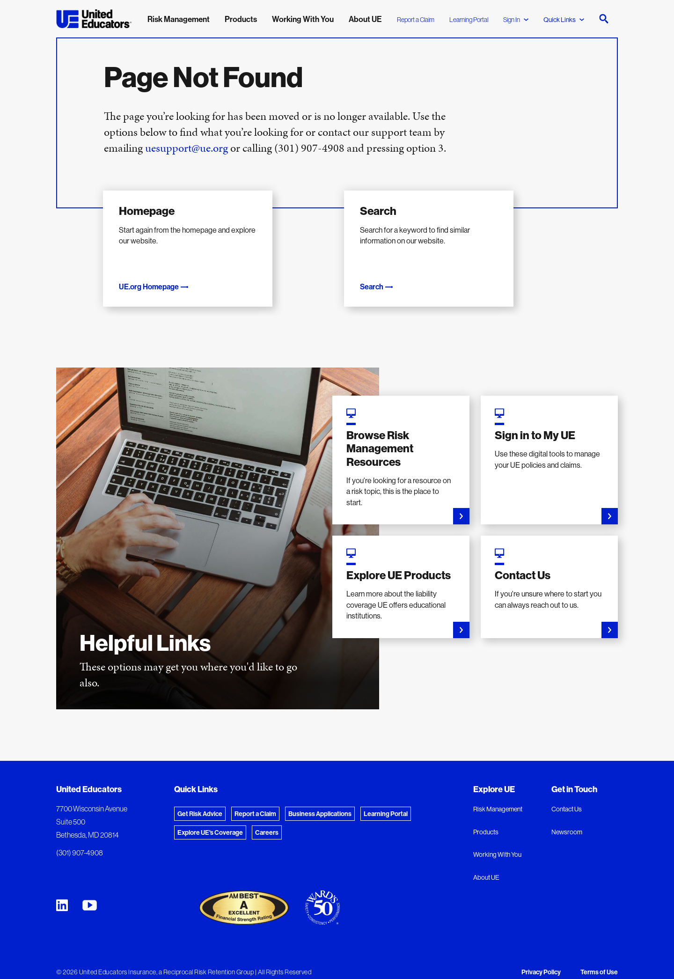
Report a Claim (415, 19)
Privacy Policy (541, 960)
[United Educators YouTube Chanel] (89, 894)
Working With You (497, 843)
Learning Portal (468, 19)
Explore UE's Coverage (210, 821)
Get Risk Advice (199, 802)
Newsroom (566, 820)
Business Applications (320, 802)
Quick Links (563, 19)
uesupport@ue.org (186, 148)
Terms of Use (599, 960)
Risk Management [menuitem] (178, 19)
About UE (486, 866)
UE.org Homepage (157, 275)
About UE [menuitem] (365, 19)
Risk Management (497, 798)
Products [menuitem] (241, 19)
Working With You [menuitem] (303, 19)
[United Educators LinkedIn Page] (62, 894)
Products (485, 820)
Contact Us (566, 798)
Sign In (515, 19)
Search (379, 275)
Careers (266, 821)
